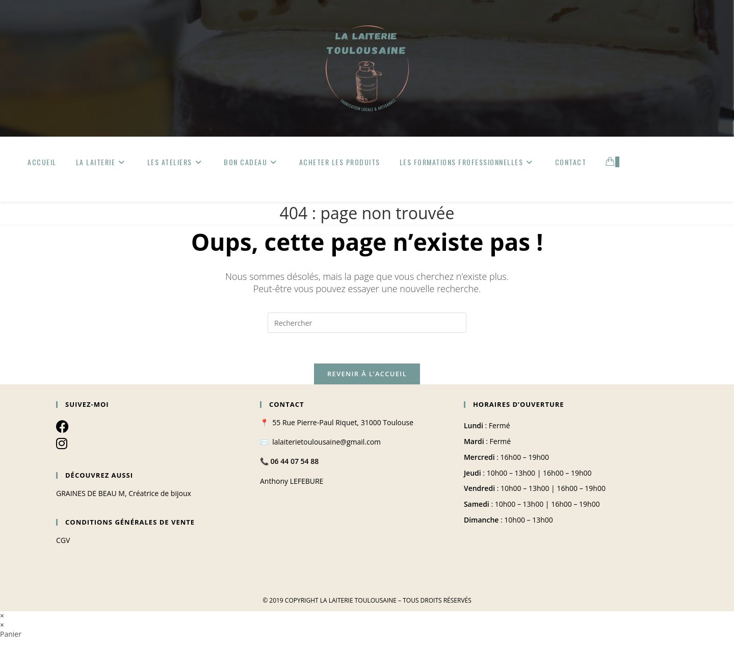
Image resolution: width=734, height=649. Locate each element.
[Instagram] (61, 443)
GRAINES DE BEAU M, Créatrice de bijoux (123, 493)
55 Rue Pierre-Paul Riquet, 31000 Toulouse (342, 422)
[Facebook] (62, 426)
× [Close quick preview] (2, 615)
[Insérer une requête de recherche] (367, 323)
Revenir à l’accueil (367, 373)
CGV (63, 540)
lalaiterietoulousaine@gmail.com (326, 442)
